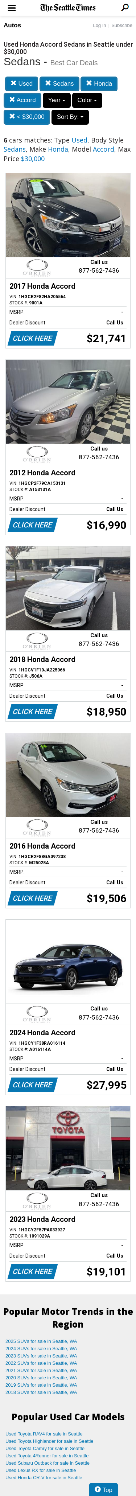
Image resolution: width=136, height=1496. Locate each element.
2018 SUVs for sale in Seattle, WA (41, 1392)
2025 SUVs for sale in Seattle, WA (41, 1341)
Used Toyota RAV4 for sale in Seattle (44, 1434)
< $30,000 (27, 116)
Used (22, 83)
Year (56, 100)
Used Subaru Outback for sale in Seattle (47, 1463)
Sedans (59, 83)
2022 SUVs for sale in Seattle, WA (41, 1363)
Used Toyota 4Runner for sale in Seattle (47, 1455)
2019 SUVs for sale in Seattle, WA (41, 1385)
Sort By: (70, 116)
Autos (12, 25)
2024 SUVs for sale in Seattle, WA (41, 1348)
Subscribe (121, 25)
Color (87, 100)
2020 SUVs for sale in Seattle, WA (41, 1377)
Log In (99, 25)
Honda (99, 83)
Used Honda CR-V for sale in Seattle (43, 1477)
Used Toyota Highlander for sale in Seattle (49, 1441)
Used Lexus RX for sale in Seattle (40, 1470)
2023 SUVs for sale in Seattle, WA (41, 1356)
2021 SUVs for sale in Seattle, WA (41, 1370)
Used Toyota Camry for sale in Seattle (45, 1448)
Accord (22, 100)
